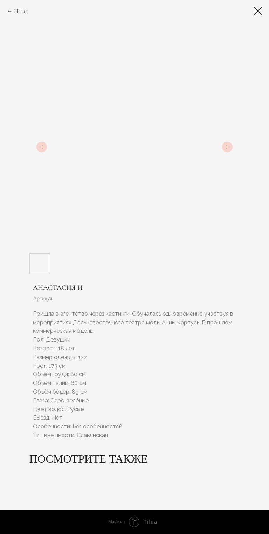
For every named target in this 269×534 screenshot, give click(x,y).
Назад (21, 11)
